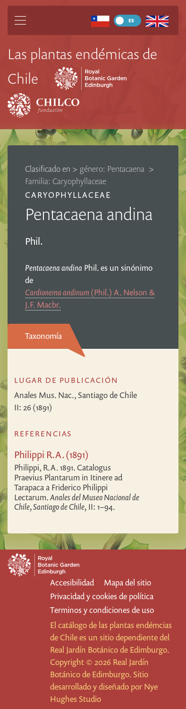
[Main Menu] (20, 20)
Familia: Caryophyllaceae (65, 181)
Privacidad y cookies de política (101, 596)
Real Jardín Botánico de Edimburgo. (109, 649)
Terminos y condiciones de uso (102, 609)
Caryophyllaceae (68, 194)
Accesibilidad (72, 582)
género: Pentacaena (113, 168)
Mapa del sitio (127, 582)
